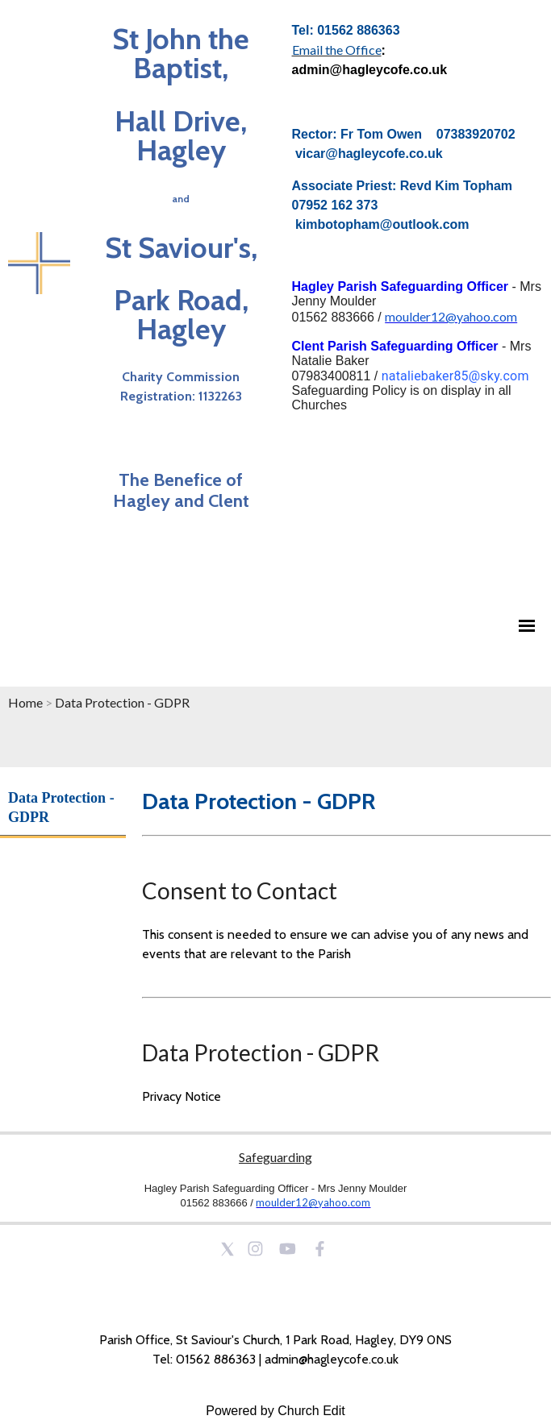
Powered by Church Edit (275, 1411)
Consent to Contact (239, 890)
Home (25, 702)
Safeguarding (275, 1157)
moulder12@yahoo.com (451, 316)
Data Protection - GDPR (122, 702)
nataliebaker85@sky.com (455, 376)
